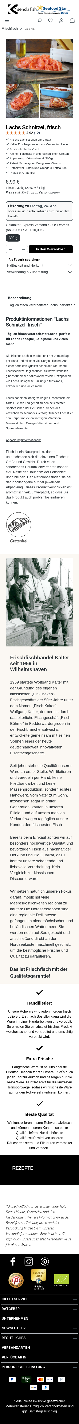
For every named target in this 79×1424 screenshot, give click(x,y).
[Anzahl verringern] (10, 249)
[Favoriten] (50, 20)
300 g (13, 238)
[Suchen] (39, 20)
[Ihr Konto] (61, 20)
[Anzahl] (17, 249)
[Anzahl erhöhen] (23, 249)
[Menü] (7, 20)
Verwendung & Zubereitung (27, 272)
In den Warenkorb (51, 249)
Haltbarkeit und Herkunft (25, 265)
